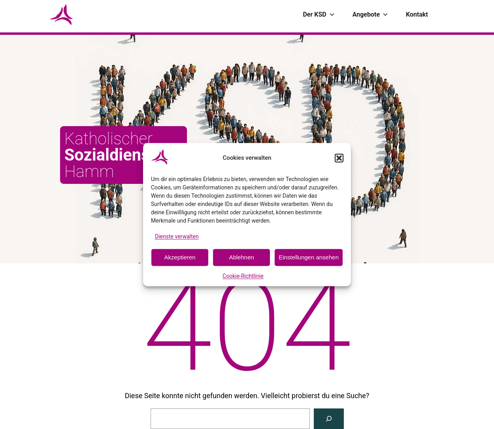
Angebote (370, 15)
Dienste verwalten (177, 236)
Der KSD (319, 15)
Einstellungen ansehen (309, 257)
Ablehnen (241, 257)
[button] (339, 158)
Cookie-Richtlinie (243, 276)
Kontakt (417, 14)
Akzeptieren (179, 257)
